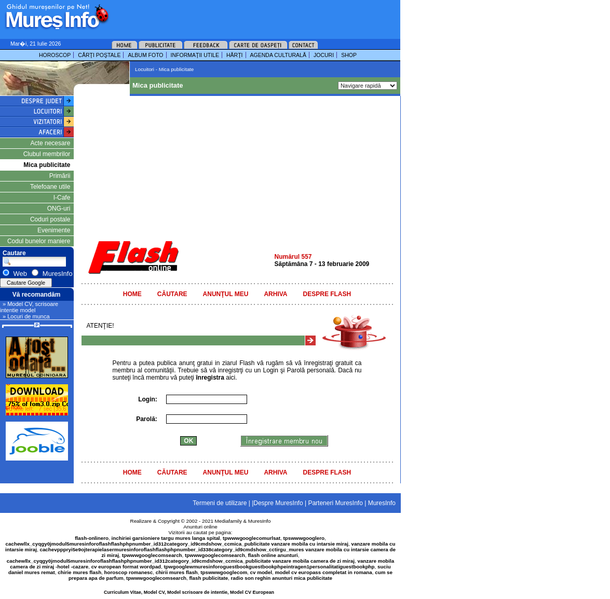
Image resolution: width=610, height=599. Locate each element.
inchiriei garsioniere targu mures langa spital (166, 538)
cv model (261, 572)
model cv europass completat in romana (323, 572)
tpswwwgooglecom (223, 572)
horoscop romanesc (128, 572)
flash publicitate (208, 578)
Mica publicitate (46, 165)
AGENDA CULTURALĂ (278, 55)
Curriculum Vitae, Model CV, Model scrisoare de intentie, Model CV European (189, 592)
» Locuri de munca (26, 316)
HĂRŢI (234, 55)
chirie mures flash (79, 572)
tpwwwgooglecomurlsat (251, 538)
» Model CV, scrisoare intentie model (29, 307)
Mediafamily (228, 521)
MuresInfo (259, 521)
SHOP (349, 55)
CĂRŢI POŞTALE (99, 55)
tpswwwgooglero (303, 538)
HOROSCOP (55, 55)
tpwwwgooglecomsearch (152, 555)
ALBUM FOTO (145, 55)
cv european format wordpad (126, 566)
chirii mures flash (177, 572)
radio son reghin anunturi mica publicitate (281, 578)
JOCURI (324, 55)
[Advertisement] (240, 15)
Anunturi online (200, 527)
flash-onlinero (92, 538)
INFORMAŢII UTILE (195, 55)
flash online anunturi (272, 555)
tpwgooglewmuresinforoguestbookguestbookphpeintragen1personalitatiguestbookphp (269, 566)
